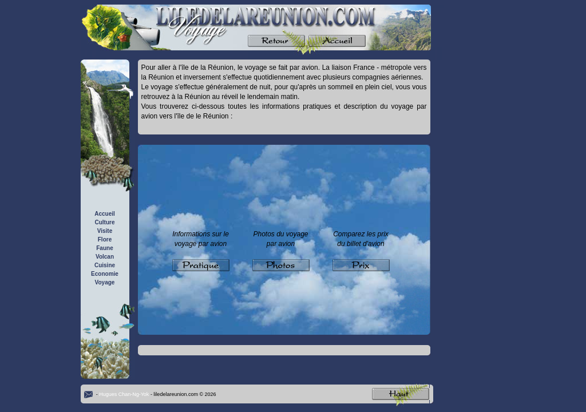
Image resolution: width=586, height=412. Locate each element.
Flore (105, 239)
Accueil (104, 214)
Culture (105, 222)
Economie (104, 274)
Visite (105, 231)
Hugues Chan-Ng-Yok (124, 394)
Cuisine (104, 265)
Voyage (105, 282)
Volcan (105, 256)
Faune (104, 248)
